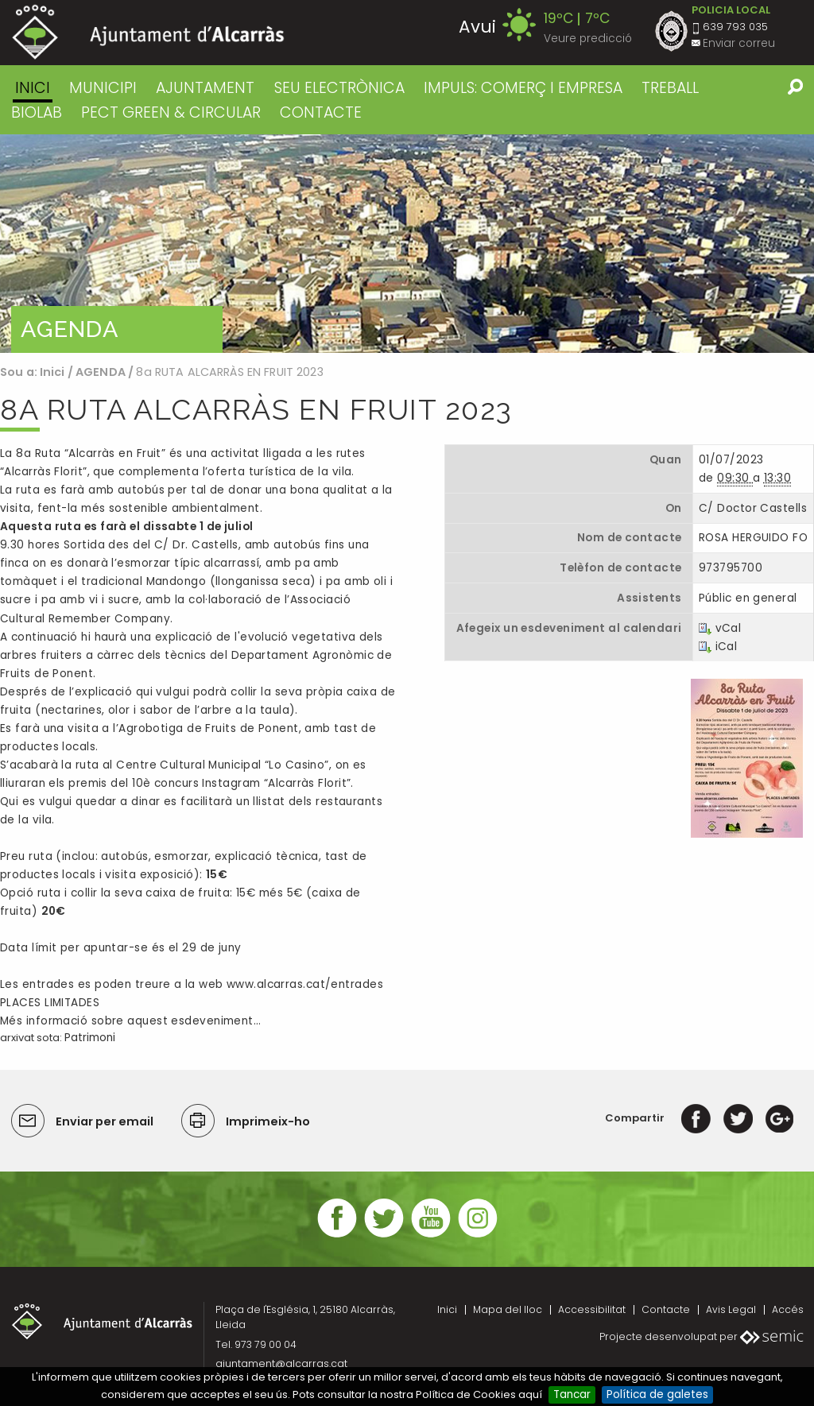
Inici (32, 88)
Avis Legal (731, 1309)
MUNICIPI (103, 88)
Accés (788, 1309)
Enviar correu (739, 43)
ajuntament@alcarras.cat (281, 1363)
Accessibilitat (592, 1309)
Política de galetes (657, 1394)
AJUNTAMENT (205, 88)
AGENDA (101, 372)
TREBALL (670, 88)
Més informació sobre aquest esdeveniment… (130, 1020)
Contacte (666, 1309)
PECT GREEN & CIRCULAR (171, 112)
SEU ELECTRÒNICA (339, 88)
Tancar (572, 1394)
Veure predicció (588, 38)
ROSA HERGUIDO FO (753, 537)
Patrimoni (89, 1037)
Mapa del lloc (507, 1309)
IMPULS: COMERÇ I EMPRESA (523, 88)
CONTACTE (321, 112)
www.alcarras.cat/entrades (305, 984)
